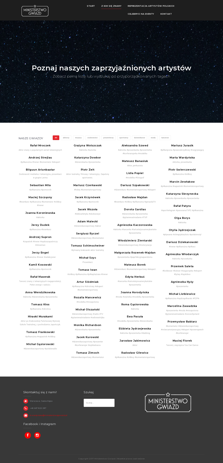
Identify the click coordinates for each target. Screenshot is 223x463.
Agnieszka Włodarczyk (182, 254)
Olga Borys (182, 218)
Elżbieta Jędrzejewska (135, 329)
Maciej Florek (182, 341)
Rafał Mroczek (40, 145)
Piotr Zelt (88, 170)
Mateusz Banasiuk (135, 161)
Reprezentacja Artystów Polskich (151, 6)
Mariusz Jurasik (182, 145)
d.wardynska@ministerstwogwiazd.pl (48, 415)
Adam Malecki (88, 221)
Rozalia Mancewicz (87, 297)
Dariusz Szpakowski (135, 185)
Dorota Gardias (135, 209)
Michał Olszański (88, 310)
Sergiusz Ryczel (87, 234)
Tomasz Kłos (40, 304)
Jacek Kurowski (87, 337)
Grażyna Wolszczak (88, 145)
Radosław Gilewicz (135, 353)
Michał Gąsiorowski (40, 344)
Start (91, 6)
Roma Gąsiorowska (135, 304)
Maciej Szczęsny (40, 197)
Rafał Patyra (182, 206)
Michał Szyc (87, 258)
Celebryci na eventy (141, 14)
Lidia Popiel (134, 173)
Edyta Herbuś (135, 277)
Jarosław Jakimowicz (135, 341)
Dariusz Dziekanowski (182, 242)
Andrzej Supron (40, 237)
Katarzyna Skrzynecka (182, 194)
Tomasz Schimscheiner (88, 246)
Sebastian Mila (40, 185)
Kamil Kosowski (40, 265)
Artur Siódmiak (87, 282)
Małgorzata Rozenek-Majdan (135, 253)
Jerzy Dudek (40, 225)
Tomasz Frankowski (40, 332)
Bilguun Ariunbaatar (40, 170)
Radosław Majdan (135, 197)
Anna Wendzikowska (40, 292)
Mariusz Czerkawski (87, 185)
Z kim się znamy (111, 6)
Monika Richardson (87, 325)
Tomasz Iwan (87, 270)
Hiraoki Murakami (40, 317)
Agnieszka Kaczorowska (134, 225)
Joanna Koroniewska (40, 213)
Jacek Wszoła (88, 209)
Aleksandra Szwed (135, 145)
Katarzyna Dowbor (87, 158)
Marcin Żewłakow (182, 182)
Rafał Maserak (40, 277)
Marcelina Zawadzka (182, 306)
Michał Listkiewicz (182, 294)
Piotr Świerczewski (182, 170)
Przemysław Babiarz (182, 322)
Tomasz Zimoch (87, 353)
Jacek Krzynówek (87, 197)
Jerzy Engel (40, 253)
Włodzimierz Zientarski (135, 241)
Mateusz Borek (135, 265)
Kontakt (166, 14)
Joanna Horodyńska (135, 292)
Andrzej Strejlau (40, 158)
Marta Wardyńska (182, 158)
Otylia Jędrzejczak (182, 230)
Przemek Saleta (182, 266)
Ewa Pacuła (135, 317)
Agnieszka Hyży (182, 282)
